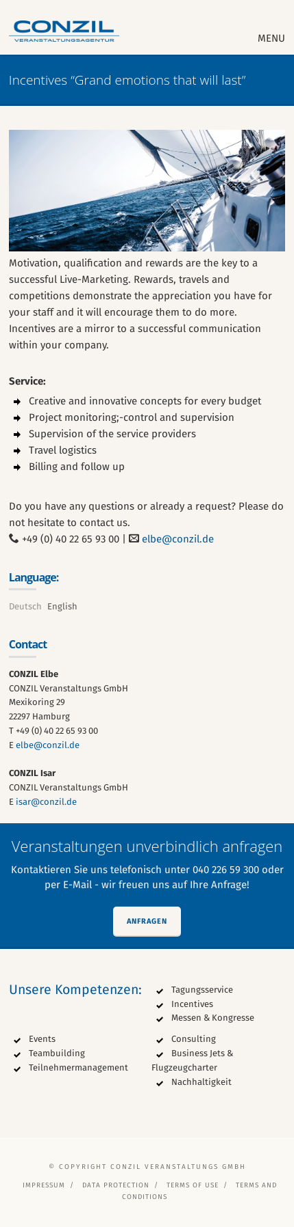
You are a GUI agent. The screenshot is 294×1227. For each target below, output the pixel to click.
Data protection (115, 1185)
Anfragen (147, 921)
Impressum (44, 1185)
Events (42, 1039)
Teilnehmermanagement (78, 1067)
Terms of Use (193, 1185)
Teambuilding (57, 1053)
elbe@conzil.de (178, 539)
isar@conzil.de (46, 802)
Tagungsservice (202, 989)
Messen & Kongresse (212, 1017)
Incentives (192, 1004)
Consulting (193, 1039)
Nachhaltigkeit (201, 1082)
